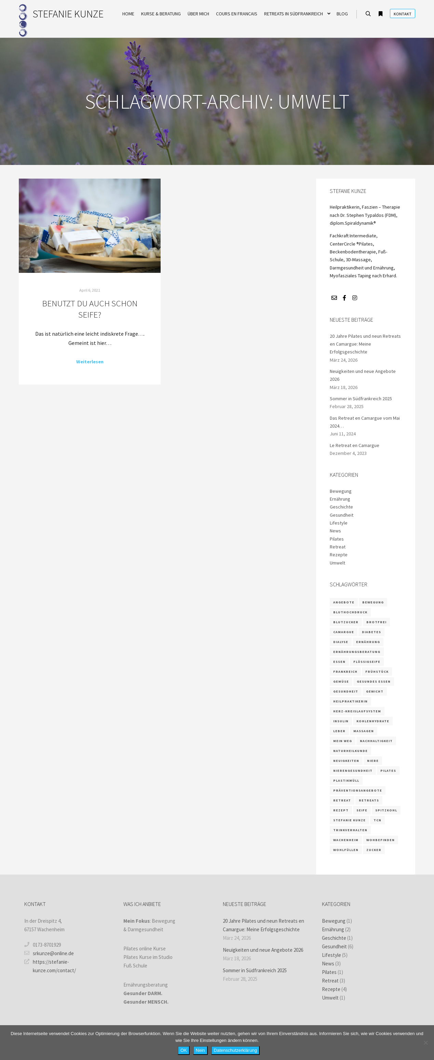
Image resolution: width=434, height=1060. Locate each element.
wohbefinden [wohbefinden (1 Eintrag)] (380, 840)
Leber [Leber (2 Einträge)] (339, 731)
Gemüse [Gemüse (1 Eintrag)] (341, 681)
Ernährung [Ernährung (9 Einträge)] (368, 642)
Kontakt (402, 13)
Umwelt (337, 563)
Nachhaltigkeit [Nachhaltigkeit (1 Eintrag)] (376, 741)
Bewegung (341, 491)
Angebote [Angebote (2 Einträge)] (343, 602)
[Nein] (425, 1042)
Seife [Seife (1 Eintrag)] (361, 810)
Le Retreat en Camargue (354, 445)
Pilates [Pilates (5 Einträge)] (388, 770)
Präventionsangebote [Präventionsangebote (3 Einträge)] (357, 790)
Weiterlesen (90, 362)
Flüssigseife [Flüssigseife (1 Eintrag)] (366, 661)
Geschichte (341, 507)
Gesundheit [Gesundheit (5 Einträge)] (345, 691)
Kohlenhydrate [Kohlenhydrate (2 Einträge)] (372, 721)
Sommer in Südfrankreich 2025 (361, 398)
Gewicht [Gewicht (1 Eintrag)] (374, 691)
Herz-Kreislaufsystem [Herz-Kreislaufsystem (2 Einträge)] (357, 711)
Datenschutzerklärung (235, 1050)
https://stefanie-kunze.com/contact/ (50, 966)
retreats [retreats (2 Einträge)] (369, 800)
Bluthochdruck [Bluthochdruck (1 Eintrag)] (350, 612)
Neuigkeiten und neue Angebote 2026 (263, 950)
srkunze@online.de (49, 953)
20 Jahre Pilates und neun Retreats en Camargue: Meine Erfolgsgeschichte (365, 344)
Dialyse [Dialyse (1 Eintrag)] (340, 642)
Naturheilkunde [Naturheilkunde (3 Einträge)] (350, 751)
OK (183, 1050)
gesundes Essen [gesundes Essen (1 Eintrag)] (374, 681)
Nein (200, 1050)
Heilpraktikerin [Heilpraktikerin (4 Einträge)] (350, 701)
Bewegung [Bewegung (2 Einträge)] (373, 602)
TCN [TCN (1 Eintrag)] (377, 820)
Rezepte (339, 555)
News (335, 531)
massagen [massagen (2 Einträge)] (363, 731)
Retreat (337, 547)
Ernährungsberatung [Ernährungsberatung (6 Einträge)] (356, 652)
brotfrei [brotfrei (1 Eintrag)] (376, 622)
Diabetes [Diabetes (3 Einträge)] (371, 632)
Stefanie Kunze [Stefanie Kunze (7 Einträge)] (349, 820)
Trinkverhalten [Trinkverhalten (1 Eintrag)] (350, 830)
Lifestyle (339, 523)
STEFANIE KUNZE (66, 13)
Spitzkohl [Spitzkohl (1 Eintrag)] (386, 810)
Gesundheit (341, 515)
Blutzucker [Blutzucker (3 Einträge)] (345, 622)
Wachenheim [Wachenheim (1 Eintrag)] (345, 840)
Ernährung (340, 499)
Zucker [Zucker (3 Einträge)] (373, 850)
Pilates (337, 539)
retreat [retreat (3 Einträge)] (342, 800)
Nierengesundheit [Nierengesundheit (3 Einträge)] (352, 770)
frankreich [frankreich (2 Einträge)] (345, 671)
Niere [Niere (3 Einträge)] (373, 760)
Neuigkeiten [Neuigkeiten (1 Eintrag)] (346, 760)
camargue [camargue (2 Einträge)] (343, 632)
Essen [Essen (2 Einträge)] (339, 661)
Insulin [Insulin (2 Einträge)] (341, 721)
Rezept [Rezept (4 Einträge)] (341, 810)
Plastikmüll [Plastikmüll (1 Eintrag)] (346, 780)
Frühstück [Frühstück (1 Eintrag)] (377, 671)
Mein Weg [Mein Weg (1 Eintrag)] (342, 741)
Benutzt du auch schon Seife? (89, 309)
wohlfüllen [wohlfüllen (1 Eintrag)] (345, 850)
